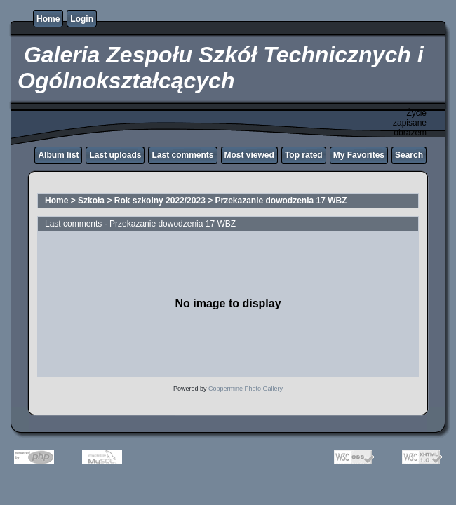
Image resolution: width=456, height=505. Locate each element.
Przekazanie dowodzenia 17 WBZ (281, 201)
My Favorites (358, 155)
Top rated (304, 155)
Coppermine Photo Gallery (245, 388)
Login (81, 19)
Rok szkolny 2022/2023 (160, 201)
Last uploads (115, 155)
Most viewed (249, 155)
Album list (58, 155)
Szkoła (91, 201)
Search (409, 155)
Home (48, 19)
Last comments (182, 155)
